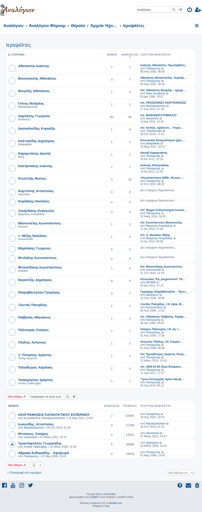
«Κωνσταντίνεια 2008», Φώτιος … (162, 177)
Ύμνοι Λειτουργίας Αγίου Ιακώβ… (162, 379)
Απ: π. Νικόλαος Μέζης (155, 235)
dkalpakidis (153, 143)
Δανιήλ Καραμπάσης (154, 152)
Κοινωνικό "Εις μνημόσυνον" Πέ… (162, 279)
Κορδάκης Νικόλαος (33, 201)
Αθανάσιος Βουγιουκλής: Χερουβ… (163, 77)
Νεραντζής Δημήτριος (35, 280)
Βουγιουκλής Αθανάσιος (37, 78)
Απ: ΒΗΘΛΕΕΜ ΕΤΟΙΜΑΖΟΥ (158, 115)
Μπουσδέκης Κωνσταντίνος (40, 267)
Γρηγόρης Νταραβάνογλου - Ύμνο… (164, 291)
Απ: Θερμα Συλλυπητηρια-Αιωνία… (163, 210)
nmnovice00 (153, 269)
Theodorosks (154, 131)
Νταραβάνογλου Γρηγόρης (39, 292)
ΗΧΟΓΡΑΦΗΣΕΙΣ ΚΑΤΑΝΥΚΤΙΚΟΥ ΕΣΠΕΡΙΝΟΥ (54, 414)
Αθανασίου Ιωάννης (33, 66)
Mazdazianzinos (156, 106)
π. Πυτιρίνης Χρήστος (35, 355)
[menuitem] (189, 10)
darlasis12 (152, 118)
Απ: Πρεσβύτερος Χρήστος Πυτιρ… (163, 354)
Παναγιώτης (153, 68)
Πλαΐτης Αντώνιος (32, 342)
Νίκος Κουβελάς (155, 93)
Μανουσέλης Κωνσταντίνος (39, 223)
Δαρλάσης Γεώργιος (34, 116)
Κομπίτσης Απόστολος (36, 191)
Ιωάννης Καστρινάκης (154, 165)
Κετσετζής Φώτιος (32, 178)
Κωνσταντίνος (154, 307)
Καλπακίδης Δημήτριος (36, 141)
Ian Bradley (110, 494)
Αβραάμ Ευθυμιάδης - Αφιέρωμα (43, 453)
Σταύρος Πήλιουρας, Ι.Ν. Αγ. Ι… (160, 329)
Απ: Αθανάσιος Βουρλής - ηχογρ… (163, 90)
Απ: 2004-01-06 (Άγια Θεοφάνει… (161, 366)
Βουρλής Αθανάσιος (34, 91)
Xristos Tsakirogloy (35, 446)
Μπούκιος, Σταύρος (33, 434)
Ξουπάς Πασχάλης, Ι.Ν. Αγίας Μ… (162, 304)
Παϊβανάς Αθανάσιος (34, 317)
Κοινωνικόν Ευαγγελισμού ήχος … (162, 140)
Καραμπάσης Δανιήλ (34, 153)
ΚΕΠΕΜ (151, 282)
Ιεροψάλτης (153, 414)
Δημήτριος (152, 442)
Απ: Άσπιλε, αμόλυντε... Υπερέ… (161, 127)
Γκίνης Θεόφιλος (31, 103)
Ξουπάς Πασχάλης (32, 305)
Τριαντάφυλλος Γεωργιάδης (40, 443)
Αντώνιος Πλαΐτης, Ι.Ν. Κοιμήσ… (161, 341)
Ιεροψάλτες (18, 45)
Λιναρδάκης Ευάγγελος (36, 210)
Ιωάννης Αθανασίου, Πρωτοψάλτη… (163, 65)
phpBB (93, 497)
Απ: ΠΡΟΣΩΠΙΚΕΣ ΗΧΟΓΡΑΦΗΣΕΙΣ (163, 102)
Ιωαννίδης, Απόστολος (36, 424)
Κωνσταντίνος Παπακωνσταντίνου (44, 418)
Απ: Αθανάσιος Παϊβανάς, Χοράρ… (163, 316)
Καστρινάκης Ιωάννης (35, 166)
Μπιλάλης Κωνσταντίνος (37, 258)
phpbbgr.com (115, 503)
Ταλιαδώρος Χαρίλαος (35, 367)
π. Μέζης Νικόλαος (32, 235)
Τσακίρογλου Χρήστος (35, 380)
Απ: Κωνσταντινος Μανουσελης (161, 222)
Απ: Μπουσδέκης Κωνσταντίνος (161, 266)
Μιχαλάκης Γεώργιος (34, 248)
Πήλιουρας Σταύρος (33, 330)
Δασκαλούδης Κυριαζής (36, 128)
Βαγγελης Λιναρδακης (159, 225)
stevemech (30, 437)
